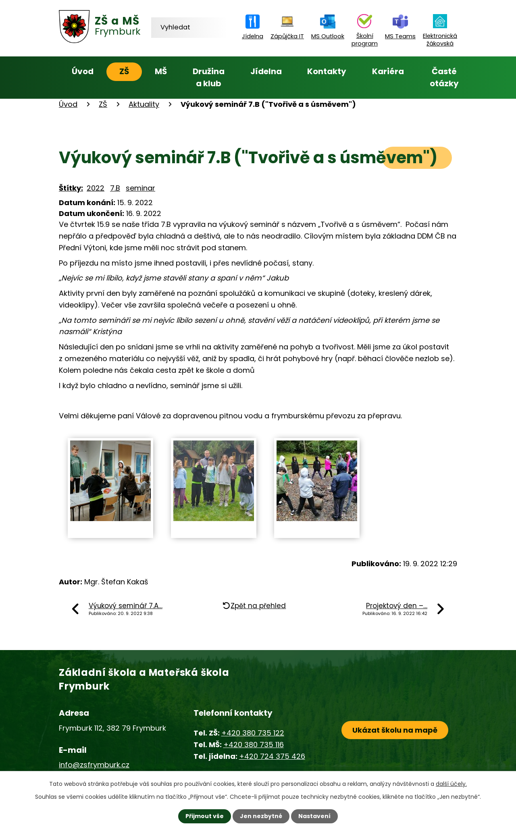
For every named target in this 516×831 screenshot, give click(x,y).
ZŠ (124, 71)
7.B (115, 188)
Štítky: (71, 188)
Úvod (83, 71)
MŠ (161, 71)
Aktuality (144, 104)
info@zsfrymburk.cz (94, 765)
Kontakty (326, 71)
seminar (140, 188)
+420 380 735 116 (253, 745)
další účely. (451, 784)
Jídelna (266, 71)
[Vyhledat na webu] (189, 27)
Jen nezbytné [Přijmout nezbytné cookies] (261, 816)
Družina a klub (209, 77)
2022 (95, 188)
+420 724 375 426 (272, 756)
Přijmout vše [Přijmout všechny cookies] (204, 816)
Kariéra (388, 71)
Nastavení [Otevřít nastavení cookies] (314, 816)
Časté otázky (444, 77)
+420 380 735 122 (252, 733)
